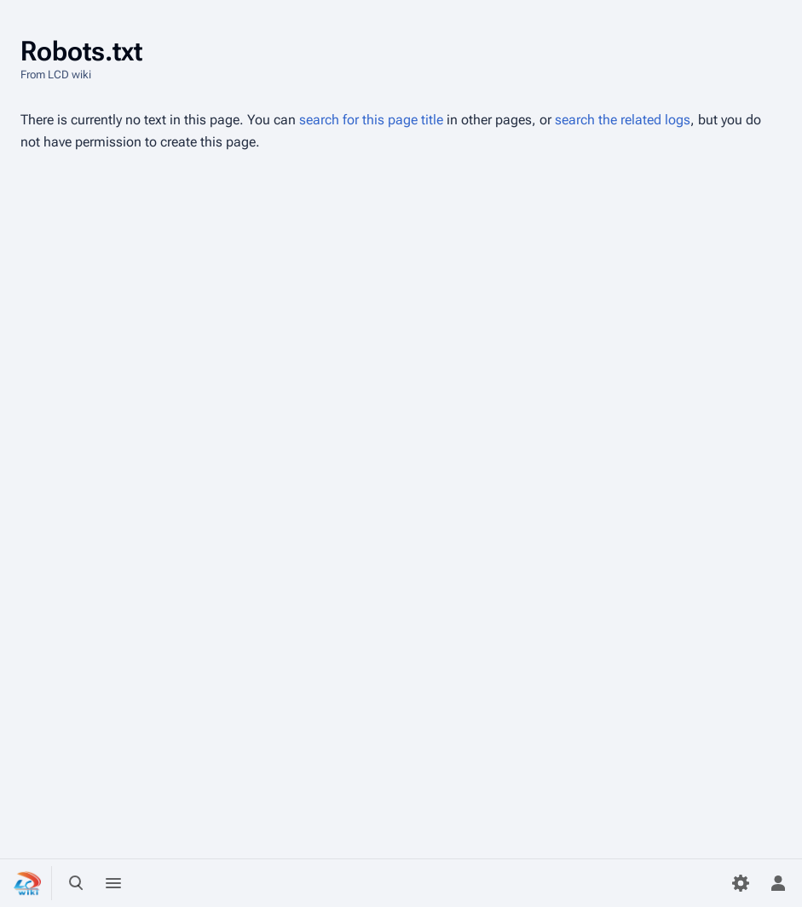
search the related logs (622, 120)
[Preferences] (741, 883)
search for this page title (371, 120)
